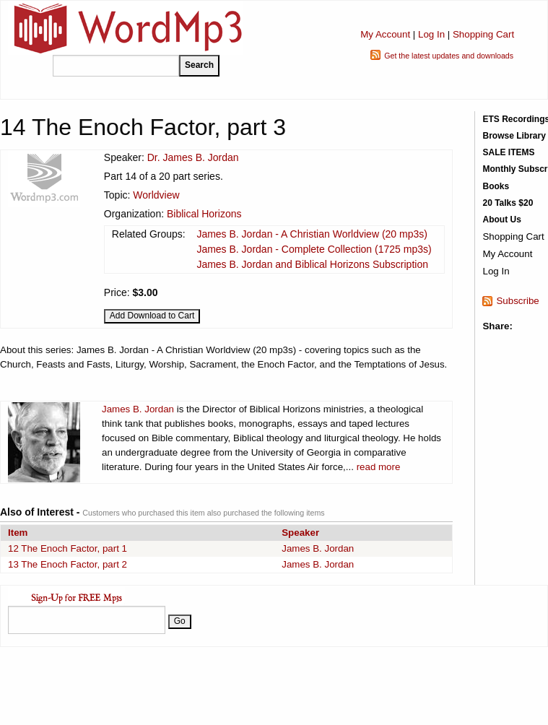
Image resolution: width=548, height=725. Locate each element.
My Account (385, 34)
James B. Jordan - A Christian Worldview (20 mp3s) (311, 234)
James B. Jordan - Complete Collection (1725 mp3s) (313, 249)
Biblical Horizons (204, 214)
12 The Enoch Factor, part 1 (67, 548)
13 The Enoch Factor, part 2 (67, 564)
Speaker (300, 532)
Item (17, 532)
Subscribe (517, 300)
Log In (431, 34)
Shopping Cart (483, 34)
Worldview (156, 195)
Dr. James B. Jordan (193, 157)
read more (379, 466)
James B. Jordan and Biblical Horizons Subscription (312, 264)
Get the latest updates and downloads (448, 55)
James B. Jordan (138, 409)
